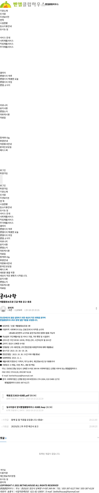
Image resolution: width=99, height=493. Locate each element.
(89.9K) (21, 395)
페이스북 (4, 150)
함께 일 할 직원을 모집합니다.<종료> (27, 419)
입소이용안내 (6, 26)
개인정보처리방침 (7, 475)
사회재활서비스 (7, 40)
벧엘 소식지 (5, 85)
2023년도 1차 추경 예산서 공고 (24, 426)
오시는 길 (4, 29)
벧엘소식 (4, 111)
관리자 (3, 482)
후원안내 (4, 140)
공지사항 (4, 108)
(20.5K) (29, 407)
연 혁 (2, 201)
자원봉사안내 (6, 143)
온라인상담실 (6, 147)
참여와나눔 (5, 137)
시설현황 (4, 23)
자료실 (3, 117)
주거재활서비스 (7, 46)
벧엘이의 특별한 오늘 (9, 78)
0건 (10, 310)
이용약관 (4, 472)
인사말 (3, 13)
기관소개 (4, 10)
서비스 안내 (5, 37)
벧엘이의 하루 (6, 75)
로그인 (3, 170)
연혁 (2, 19)
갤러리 (3, 72)
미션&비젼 (4, 197)
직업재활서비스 (7, 43)
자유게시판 (5, 114)
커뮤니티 (4, 105)
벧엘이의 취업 (6, 82)
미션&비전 (4, 16)
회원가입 (4, 173)
